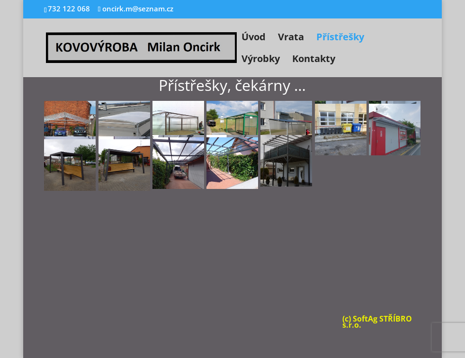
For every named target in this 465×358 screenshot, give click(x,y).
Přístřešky (340, 38)
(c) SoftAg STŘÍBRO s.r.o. (377, 321)
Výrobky (260, 60)
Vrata (291, 38)
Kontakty (313, 60)
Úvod (253, 38)
